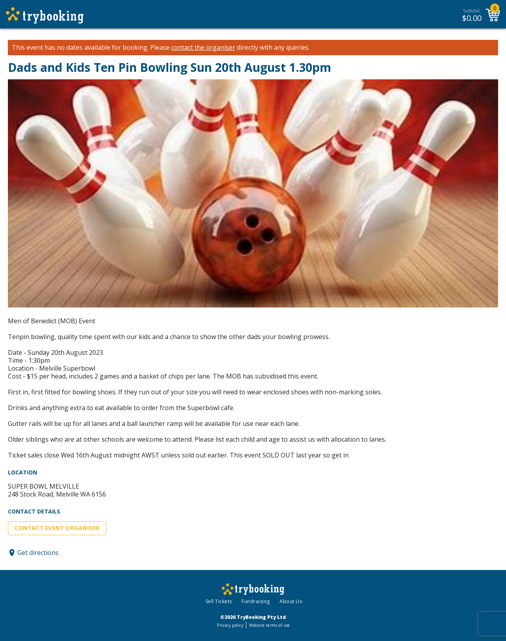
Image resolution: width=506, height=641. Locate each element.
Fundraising (256, 601)
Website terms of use (269, 625)
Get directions (38, 552)
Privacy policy (230, 625)
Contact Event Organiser (57, 528)
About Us (290, 601)
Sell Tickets (219, 601)
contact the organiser (203, 47)
